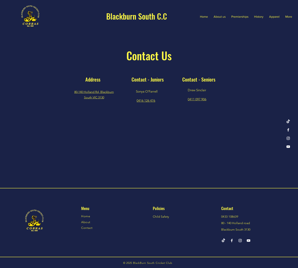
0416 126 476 (146, 100)
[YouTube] (288, 146)
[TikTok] (288, 121)
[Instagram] (288, 138)
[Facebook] (288, 130)
